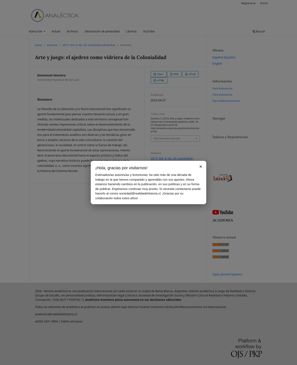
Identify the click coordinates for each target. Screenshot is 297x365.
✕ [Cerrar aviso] (201, 166)
